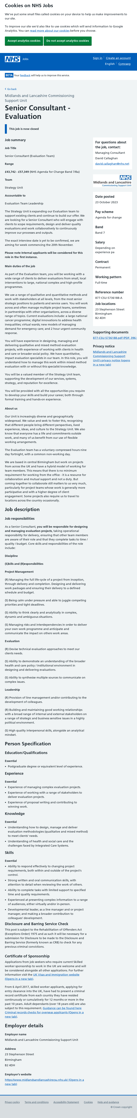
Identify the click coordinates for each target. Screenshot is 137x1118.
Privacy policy (12, 1102)
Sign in (97, 58)
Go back (11, 89)
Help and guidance (108, 1102)
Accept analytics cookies (24, 40)
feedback (25, 75)
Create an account (118, 58)
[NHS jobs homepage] (16, 59)
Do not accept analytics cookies (67, 40)
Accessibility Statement (66, 1102)
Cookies (88, 1102)
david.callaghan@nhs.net (112, 163)
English (110, 64)
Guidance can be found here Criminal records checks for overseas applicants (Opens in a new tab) (44, 1012)
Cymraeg (124, 64)
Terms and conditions (37, 1102)
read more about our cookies (49, 30)
